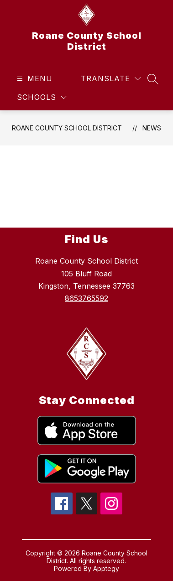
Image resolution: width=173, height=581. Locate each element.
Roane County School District (67, 128)
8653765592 (86, 298)
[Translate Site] (111, 78)
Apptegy (106, 568)
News (151, 128)
